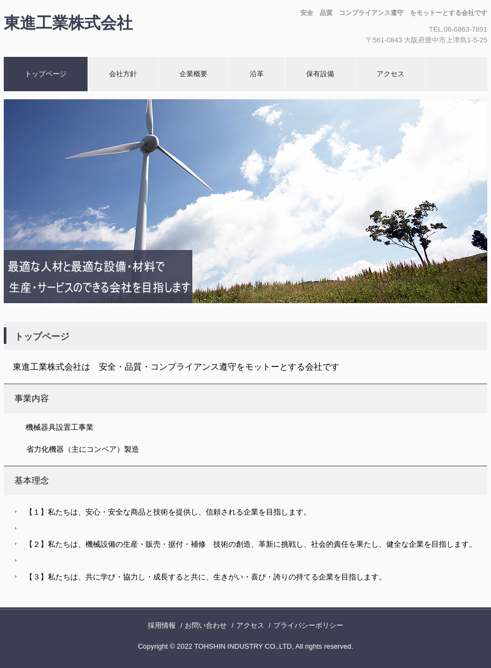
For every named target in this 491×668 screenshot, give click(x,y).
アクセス (391, 74)
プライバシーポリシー (308, 625)
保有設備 (320, 74)
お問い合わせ (206, 625)
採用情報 (162, 625)
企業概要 (193, 74)
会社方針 (123, 74)
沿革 (257, 74)
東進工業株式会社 (68, 23)
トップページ (46, 74)
